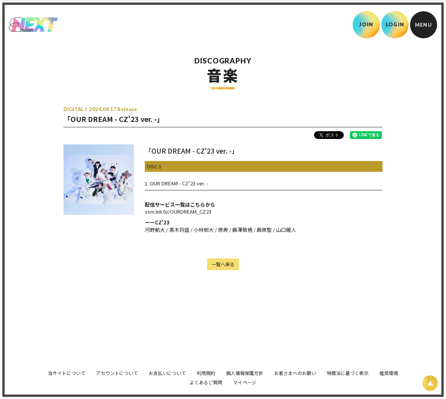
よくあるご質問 (206, 378)
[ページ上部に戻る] (430, 383)
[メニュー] (423, 24)
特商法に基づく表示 (348, 369)
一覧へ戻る (223, 264)
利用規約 (206, 369)
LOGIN (395, 24)
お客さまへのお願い (295, 369)
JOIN (366, 24)
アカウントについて (117, 369)
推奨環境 (388, 369)
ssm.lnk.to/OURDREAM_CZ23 (178, 211)
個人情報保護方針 (244, 369)
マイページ (244, 378)
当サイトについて (66, 369)
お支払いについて (167, 369)
